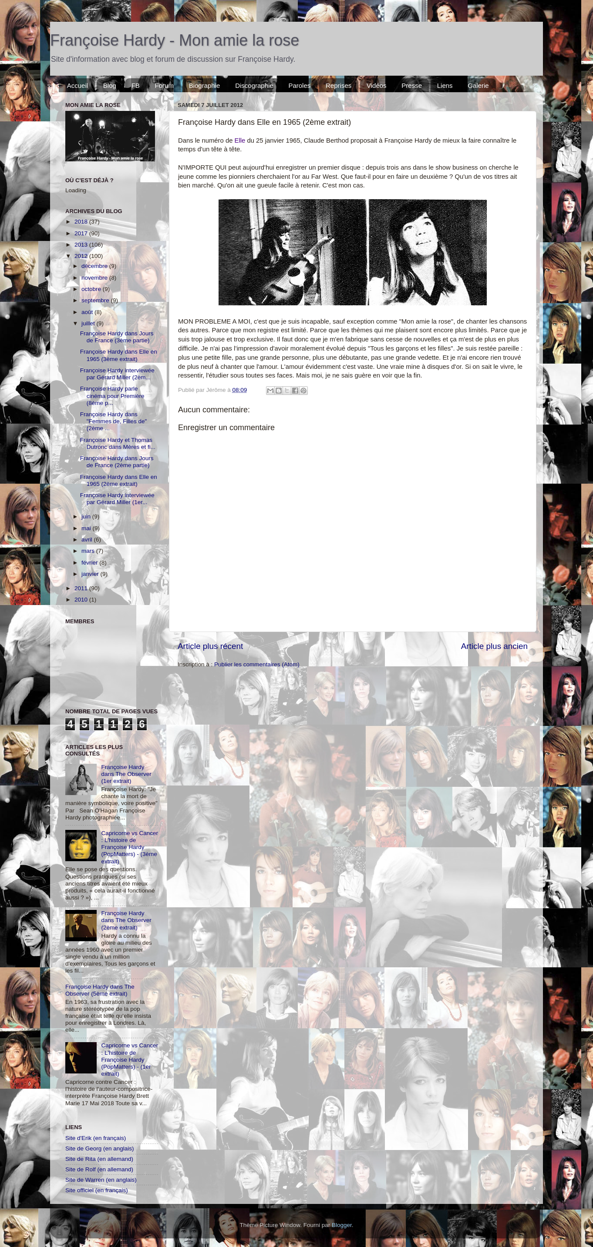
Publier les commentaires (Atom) (257, 664)
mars (88, 551)
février (90, 562)
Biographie (204, 85)
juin (86, 516)
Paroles (299, 85)
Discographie (254, 85)
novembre (95, 277)
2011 (81, 588)
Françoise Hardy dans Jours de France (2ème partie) (117, 461)
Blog (109, 85)
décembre (95, 266)
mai (87, 528)
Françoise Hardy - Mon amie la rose (174, 40)
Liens (445, 85)
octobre (92, 289)
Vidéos (377, 85)
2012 (81, 256)
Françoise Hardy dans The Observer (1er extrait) (126, 774)
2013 (81, 244)
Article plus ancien (494, 646)
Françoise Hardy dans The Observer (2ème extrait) (126, 920)
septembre (96, 300)
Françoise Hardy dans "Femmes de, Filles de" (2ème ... (113, 421)
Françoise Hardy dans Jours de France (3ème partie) (117, 337)
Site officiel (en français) (96, 1190)
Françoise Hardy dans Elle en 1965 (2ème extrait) (118, 480)
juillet (89, 323)
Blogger (342, 1225)
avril (87, 539)
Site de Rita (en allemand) (99, 1159)
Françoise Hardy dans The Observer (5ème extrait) (100, 990)
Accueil (77, 85)
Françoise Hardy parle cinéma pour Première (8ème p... (112, 395)
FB (135, 85)
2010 (81, 599)
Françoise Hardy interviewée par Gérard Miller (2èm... (117, 374)
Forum (164, 85)
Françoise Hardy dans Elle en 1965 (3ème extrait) (118, 355)
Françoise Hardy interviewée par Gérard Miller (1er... (117, 498)
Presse (411, 85)
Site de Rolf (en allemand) (99, 1169)
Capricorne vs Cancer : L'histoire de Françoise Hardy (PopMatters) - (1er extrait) (129, 1059)
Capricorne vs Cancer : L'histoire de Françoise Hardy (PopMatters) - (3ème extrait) (129, 847)
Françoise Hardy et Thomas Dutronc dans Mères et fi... (117, 443)
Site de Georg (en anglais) (99, 1148)
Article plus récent (210, 646)
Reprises (338, 85)
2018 (81, 221)
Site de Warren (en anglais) (101, 1180)
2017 (81, 233)
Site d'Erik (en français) (95, 1138)
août (87, 312)
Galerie (478, 85)
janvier (91, 574)
